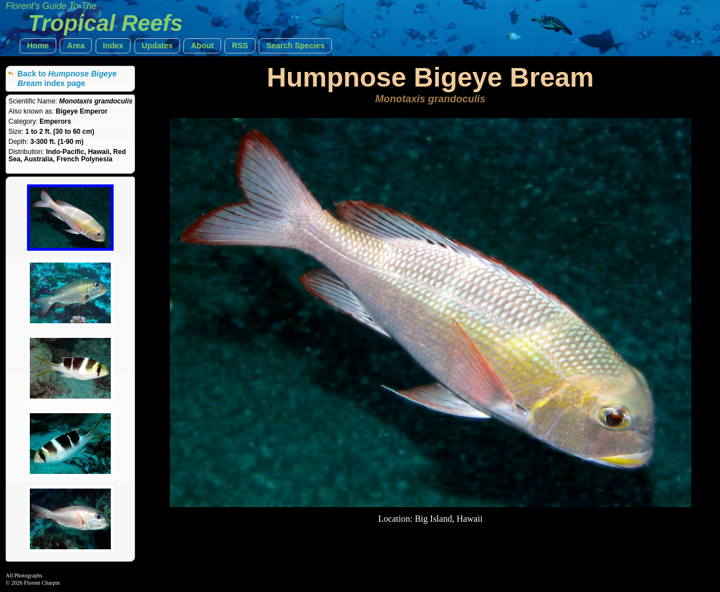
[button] (38, 45)
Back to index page (67, 78)
